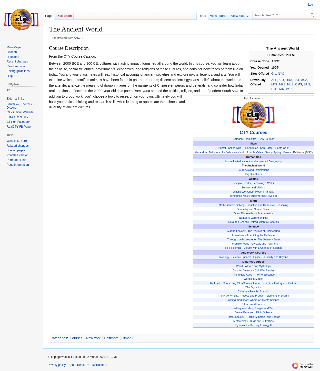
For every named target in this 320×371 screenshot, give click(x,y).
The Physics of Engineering (264, 230)
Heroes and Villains (253, 187)
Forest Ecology (235, 316)
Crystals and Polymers (264, 243)
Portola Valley (255, 152)
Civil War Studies (264, 270)
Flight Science (264, 312)
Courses (76, 338)
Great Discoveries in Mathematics (253, 213)
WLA (289, 89)
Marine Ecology (236, 230)
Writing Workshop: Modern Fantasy (253, 191)
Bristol (222, 147)
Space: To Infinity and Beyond (270, 257)
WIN (281, 89)
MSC (309, 152)
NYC (281, 73)
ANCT (78, 37)
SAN (307, 84)
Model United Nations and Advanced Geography (253, 161)
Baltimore (214, 152)
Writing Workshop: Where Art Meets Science (254, 300)
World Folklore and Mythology (253, 266)
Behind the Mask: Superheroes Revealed (254, 195)
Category (238, 138)
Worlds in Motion (253, 278)
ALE (274, 80)
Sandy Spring (273, 152)
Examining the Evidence (261, 235)
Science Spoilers (241, 257)
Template (251, 138)
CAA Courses (266, 138)
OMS (298, 84)
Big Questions (253, 174)
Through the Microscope (241, 239)
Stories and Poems (253, 304)
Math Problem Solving (232, 205)
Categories (58, 338)
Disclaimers (99, 365)
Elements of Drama (277, 295)
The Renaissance (264, 274)
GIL (273, 73)
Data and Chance (238, 221)
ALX (281, 80)
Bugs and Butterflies (262, 320)
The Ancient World (253, 165)
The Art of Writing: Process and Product (241, 295)
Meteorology (240, 320)
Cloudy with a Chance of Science (263, 247)
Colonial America (242, 270)
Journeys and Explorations (253, 169)
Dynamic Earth (244, 325)
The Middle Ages (242, 274)
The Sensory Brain (269, 239)
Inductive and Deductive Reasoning (267, 205)
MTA (274, 84)
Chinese (242, 291)
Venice (287, 152)
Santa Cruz (282, 147)
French (254, 291)
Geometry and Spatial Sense (253, 209)
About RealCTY (79, 365)
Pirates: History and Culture (281, 283)
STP (274, 89)
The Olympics (253, 287)
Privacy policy (57, 365)
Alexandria (200, 152)
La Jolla (226, 152)
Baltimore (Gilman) (118, 338)
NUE (290, 84)
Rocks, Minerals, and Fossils (263, 316)
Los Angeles (251, 147)
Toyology (224, 257)
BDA (289, 80)
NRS (282, 84)
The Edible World (239, 243)
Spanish (264, 291)
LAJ (296, 80)
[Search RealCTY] (284, 15)
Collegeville (234, 147)
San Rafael (266, 147)
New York (239, 152)
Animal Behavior (244, 312)
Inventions (238, 235)
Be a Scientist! (233, 247)
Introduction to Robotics (265, 221)
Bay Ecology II (263, 325)
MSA (303, 80)
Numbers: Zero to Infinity (253, 217)
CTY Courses (253, 132)
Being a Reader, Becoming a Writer (253, 183)
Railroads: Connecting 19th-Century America (236, 283)
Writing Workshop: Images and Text (253, 308)
